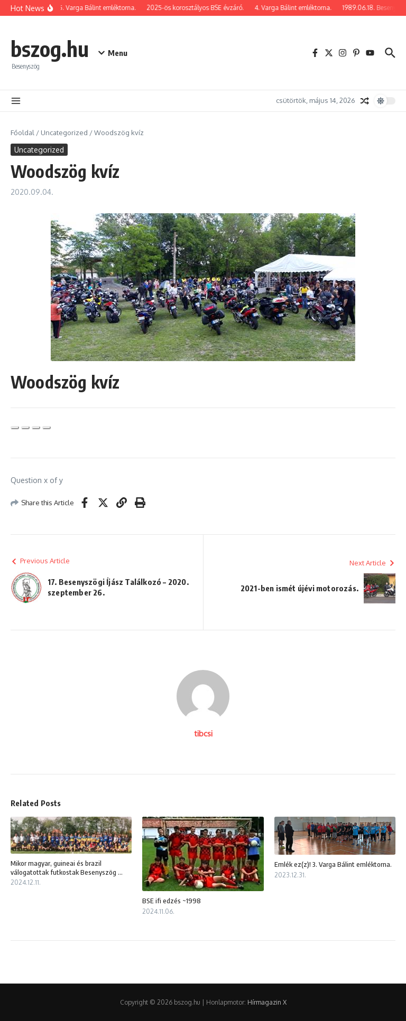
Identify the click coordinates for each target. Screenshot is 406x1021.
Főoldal (22, 132)
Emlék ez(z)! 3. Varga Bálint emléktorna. (333, 864)
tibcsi (203, 734)
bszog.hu (50, 48)
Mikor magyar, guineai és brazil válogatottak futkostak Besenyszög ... (67, 867)
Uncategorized (64, 132)
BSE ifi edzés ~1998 (171, 900)
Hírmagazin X (267, 1002)
